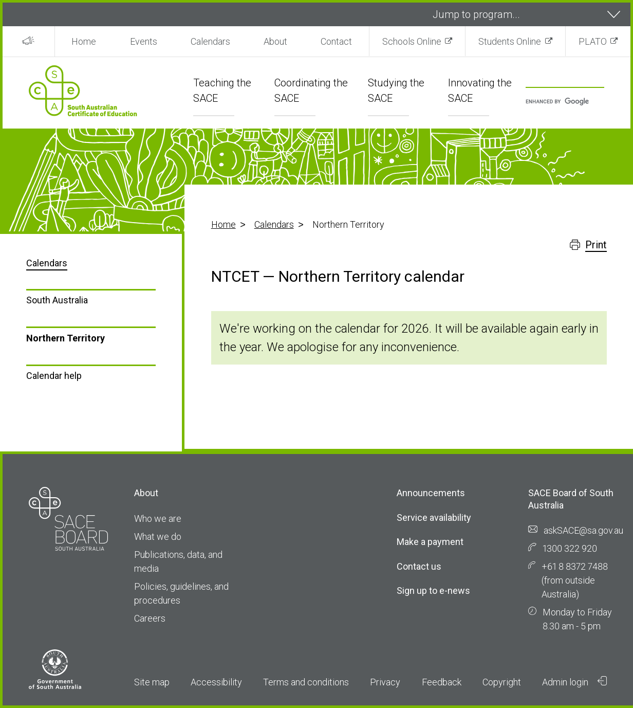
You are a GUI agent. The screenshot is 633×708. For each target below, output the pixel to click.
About (275, 41)
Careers (149, 618)
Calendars (210, 41)
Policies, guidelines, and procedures (181, 593)
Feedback (441, 682)
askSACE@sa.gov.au (583, 530)
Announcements (431, 492)
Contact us (419, 566)
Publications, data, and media (178, 561)
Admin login (574, 681)
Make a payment (430, 541)
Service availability (434, 517)
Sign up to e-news (433, 590)
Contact (336, 41)
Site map (152, 682)
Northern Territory (65, 338)
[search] (560, 102)
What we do (157, 536)
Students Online (509, 41)
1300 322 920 (570, 548)
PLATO (593, 41)
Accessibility (216, 682)
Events (143, 41)
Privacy (385, 682)
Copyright (501, 682)
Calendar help (54, 375)
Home (83, 41)
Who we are (157, 518)
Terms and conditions (306, 682)
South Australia (57, 300)
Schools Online (411, 41)
